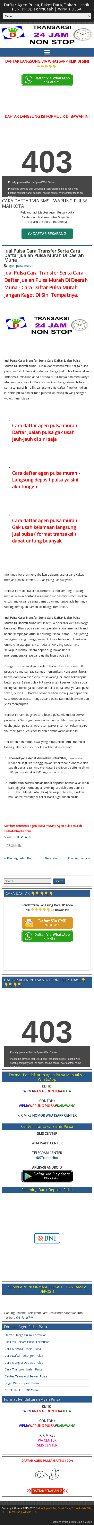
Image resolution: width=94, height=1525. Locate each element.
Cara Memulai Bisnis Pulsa (23, 1349)
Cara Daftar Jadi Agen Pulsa (24, 1355)
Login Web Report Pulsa (22, 1383)
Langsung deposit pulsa (37, 480)
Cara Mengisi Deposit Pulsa (24, 1362)
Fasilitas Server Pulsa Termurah (27, 1342)
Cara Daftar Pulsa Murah (50, 287)
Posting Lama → (79, 858)
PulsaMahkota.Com (17, 831)
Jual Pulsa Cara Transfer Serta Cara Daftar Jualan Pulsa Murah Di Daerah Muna (44, 255)
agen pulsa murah (20, 265)
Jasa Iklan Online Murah (78, 1522)
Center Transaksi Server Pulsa (26, 1376)
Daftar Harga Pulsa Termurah (25, 1335)
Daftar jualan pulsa (33, 432)
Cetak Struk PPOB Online (22, 1390)
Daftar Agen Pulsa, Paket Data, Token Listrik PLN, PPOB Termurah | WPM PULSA (46, 7)
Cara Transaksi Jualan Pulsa (24, 1369)
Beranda (51, 858)
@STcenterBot (47, 1158)
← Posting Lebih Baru (18, 858)
